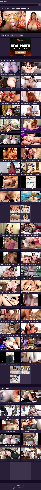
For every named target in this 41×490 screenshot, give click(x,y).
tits (17, 35)
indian (21, 35)
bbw (3, 35)
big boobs (12, 35)
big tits (7, 35)
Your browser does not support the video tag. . (20, 22)
